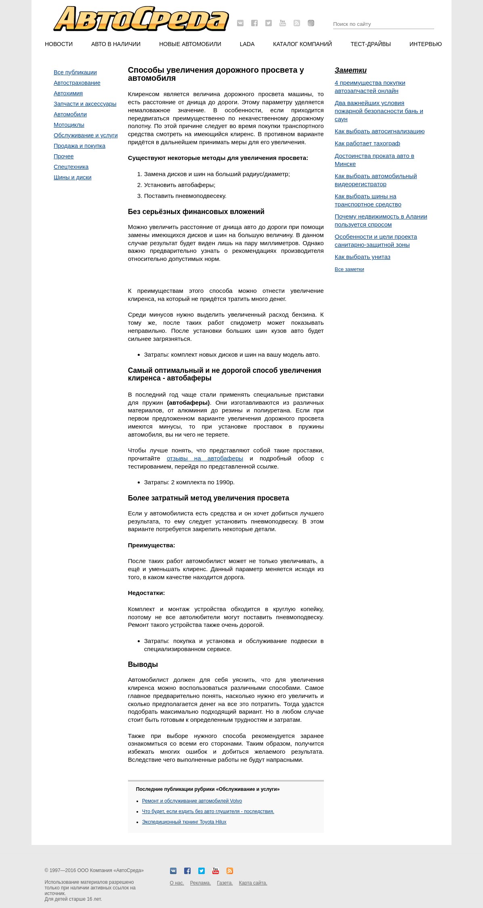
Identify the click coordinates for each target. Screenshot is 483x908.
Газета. (225, 883)
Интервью (426, 44)
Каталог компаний (302, 44)
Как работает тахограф (367, 143)
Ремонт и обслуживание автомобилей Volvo (192, 801)
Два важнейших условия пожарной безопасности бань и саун (379, 110)
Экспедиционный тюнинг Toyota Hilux (184, 822)
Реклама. (200, 883)
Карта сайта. (253, 883)
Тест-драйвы (371, 44)
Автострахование (77, 83)
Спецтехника (71, 167)
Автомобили (70, 114)
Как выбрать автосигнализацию (380, 131)
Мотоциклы (69, 125)
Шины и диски (73, 177)
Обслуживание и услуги (86, 135)
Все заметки (349, 269)
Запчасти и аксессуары (85, 104)
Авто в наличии (116, 44)
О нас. (177, 883)
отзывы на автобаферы (205, 458)
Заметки (351, 70)
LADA (247, 44)
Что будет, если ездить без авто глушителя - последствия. (208, 811)
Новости (59, 44)
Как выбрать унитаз (363, 256)
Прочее (64, 156)
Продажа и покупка (79, 146)
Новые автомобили (190, 44)
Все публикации (75, 72)
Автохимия (68, 93)
